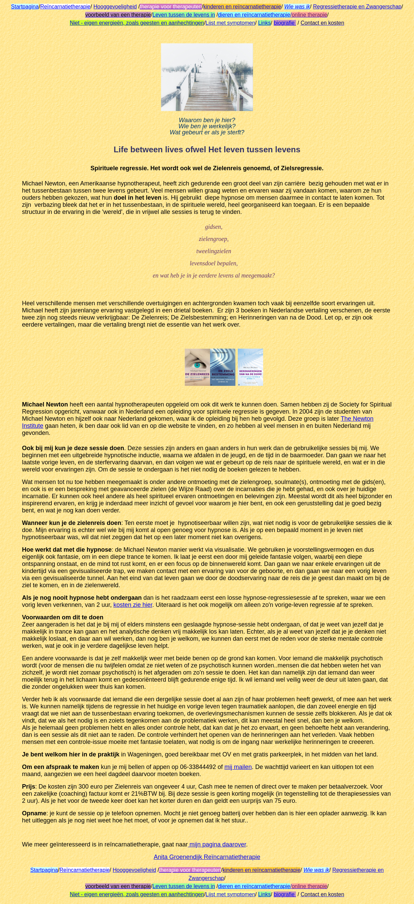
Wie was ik (297, 6)
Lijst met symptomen (230, 23)
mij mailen (238, 767)
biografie (285, 23)
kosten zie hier (132, 604)
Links (264, 23)
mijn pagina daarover (217, 844)
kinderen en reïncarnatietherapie (242, 6)
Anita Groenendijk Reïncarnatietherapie (207, 857)
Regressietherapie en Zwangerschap (357, 6)
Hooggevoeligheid (115, 6)
